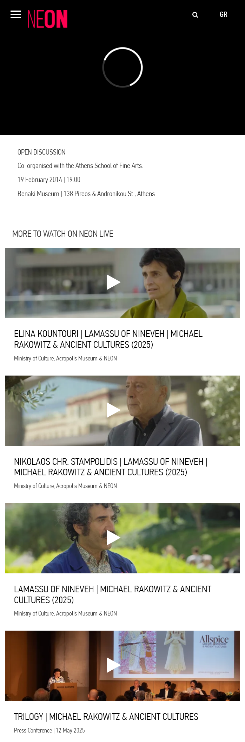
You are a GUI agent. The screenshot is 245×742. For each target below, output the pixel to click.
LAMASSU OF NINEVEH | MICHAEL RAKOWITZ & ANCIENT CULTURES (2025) (112, 594)
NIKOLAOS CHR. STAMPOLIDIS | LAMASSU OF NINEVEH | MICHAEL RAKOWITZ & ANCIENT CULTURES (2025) (110, 467)
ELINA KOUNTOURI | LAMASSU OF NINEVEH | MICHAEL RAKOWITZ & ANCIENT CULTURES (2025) (108, 339)
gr (223, 14)
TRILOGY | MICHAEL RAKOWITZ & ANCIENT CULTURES (106, 716)
